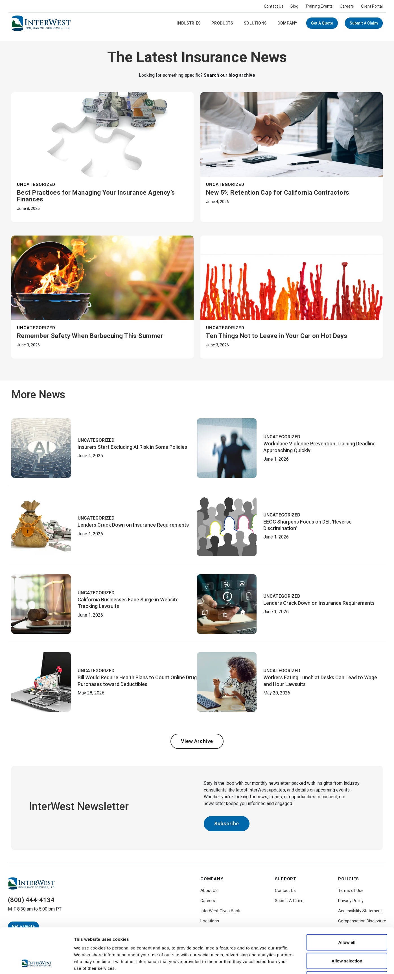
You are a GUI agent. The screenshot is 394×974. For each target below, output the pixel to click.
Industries (189, 23)
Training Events (319, 6)
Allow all (347, 900)
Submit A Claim (364, 23)
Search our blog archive (229, 75)
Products (222, 23)
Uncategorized (36, 184)
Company (287, 23)
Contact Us (273, 6)
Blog (294, 6)
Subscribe (226, 823)
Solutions (255, 23)
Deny (347, 937)
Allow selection (346, 918)
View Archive (197, 741)
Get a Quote (322, 23)
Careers (347, 6)
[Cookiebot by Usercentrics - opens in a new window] (36, 963)
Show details (296, 962)
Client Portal (372, 6)
